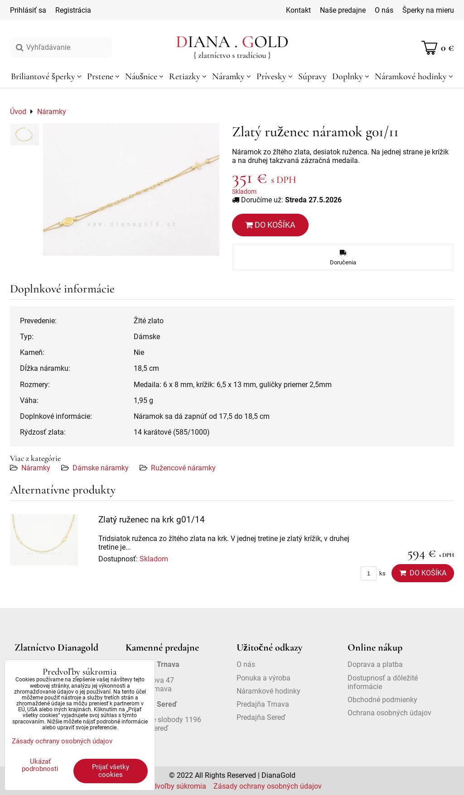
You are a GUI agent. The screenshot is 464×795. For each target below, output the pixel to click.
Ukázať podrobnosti (40, 765)
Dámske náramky (100, 468)
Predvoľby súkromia (174, 786)
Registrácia (73, 10)
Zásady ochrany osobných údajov (267, 786)
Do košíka (270, 225)
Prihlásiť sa (28, 10)
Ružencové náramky (183, 468)
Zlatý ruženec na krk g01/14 (151, 519)
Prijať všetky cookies (110, 771)
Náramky (35, 468)
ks (373, 573)
